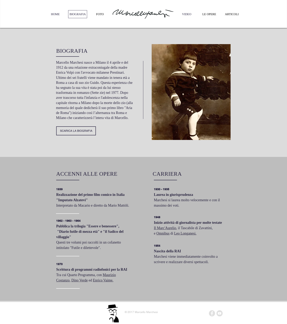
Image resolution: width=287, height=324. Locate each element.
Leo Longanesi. (185, 233)
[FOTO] (99, 14)
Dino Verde (79, 280)
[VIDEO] (186, 14)
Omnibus (163, 233)
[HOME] (55, 14)
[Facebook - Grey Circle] (212, 313)
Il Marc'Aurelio (165, 228)
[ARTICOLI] (231, 14)
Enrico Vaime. (103, 280)
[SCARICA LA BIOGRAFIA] (76, 130)
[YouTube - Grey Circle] (219, 313)
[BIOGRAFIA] (77, 14)
